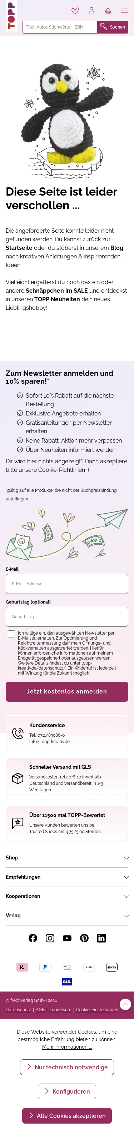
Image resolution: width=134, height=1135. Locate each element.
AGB (40, 1009)
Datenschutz (18, 1009)
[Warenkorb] (108, 11)
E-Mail (12, 569)
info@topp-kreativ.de (49, 741)
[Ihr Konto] (91, 11)
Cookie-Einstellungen (97, 1009)
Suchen (112, 27)
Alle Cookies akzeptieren (70, 1116)
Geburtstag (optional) (28, 602)
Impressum (60, 1009)
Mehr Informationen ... (67, 1047)
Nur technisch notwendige (70, 1067)
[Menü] (124, 11)
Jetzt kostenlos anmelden (67, 691)
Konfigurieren (70, 1091)
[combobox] (60, 27)
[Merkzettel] (75, 11)
